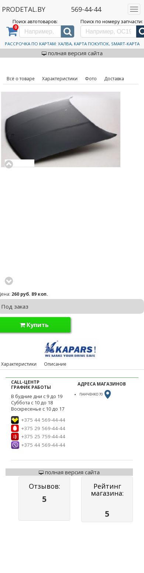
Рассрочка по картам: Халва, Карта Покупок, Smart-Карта (72, 43)
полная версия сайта (72, 53)
